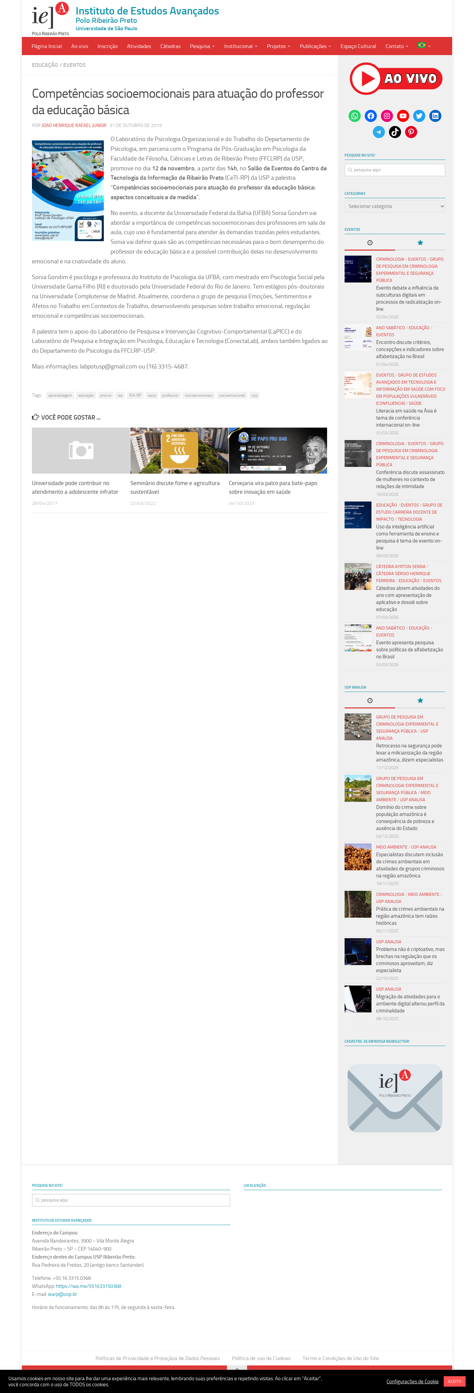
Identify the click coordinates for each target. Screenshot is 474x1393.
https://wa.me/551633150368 (88, 1286)
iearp (152, 395)
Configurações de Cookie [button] (413, 1382)
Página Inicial (47, 46)
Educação (45, 64)
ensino (105, 395)
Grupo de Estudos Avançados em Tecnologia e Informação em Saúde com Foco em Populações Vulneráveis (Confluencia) (410, 389)
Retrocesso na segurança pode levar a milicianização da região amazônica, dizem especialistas (409, 753)
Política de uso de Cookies (261, 1358)
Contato (395, 46)
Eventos (74, 64)
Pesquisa (200, 46)
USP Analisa (412, 799)
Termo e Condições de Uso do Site (341, 1358)
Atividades (139, 46)
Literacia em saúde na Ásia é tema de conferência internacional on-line (406, 418)
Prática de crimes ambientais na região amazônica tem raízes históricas (410, 916)
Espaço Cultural (358, 46)
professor (170, 395)
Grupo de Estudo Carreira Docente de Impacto (409, 512)
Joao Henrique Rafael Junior (74, 125)
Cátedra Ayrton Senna (401, 566)
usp (254, 395)
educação (86, 395)
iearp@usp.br (62, 1294)
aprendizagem (60, 395)
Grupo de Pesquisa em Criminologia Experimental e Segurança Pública (407, 724)
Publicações (313, 46)
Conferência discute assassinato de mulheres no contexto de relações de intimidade (410, 479)
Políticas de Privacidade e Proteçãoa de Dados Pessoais (157, 1358)
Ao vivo (79, 46)
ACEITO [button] (455, 1381)
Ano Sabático (390, 327)
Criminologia (390, 259)
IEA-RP (135, 395)
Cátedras (170, 46)
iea (120, 395)
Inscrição (107, 46)
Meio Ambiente (391, 847)
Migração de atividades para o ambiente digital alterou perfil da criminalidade (410, 1004)
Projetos (276, 46)
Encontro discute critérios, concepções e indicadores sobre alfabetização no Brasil (410, 349)
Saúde (415, 403)
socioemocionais (199, 395)
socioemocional (232, 395)
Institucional (238, 46)
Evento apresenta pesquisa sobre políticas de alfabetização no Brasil (409, 650)
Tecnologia (410, 519)
